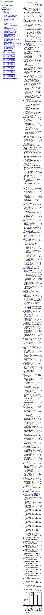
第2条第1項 (29, 306)
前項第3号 (27, 100)
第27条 (36, 502)
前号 (41, 264)
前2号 (33, 92)
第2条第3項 (30, 232)
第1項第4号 (27, 112)
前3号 (26, 97)
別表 (36, 139)
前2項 (30, 363)
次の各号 (36, 24)
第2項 (30, 450)
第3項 (30, 47)
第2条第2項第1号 (31, 239)
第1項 (26, 47)
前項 (34, 161)
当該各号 (35, 25)
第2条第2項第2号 (31, 268)
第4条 (35, 199)
